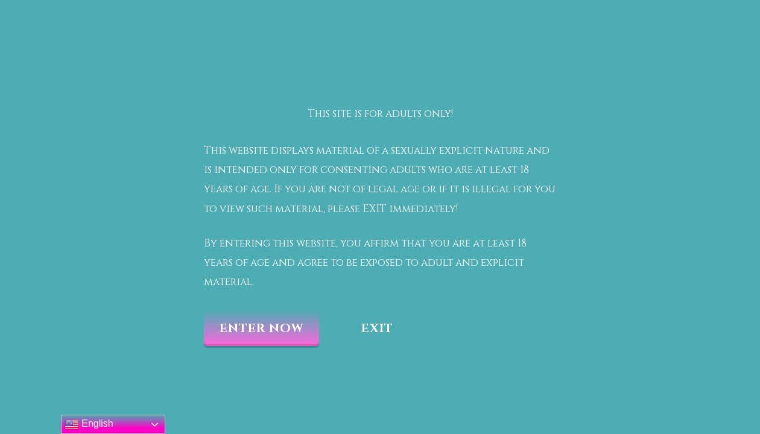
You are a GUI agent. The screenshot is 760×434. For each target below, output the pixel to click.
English (89, 424)
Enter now (261, 328)
